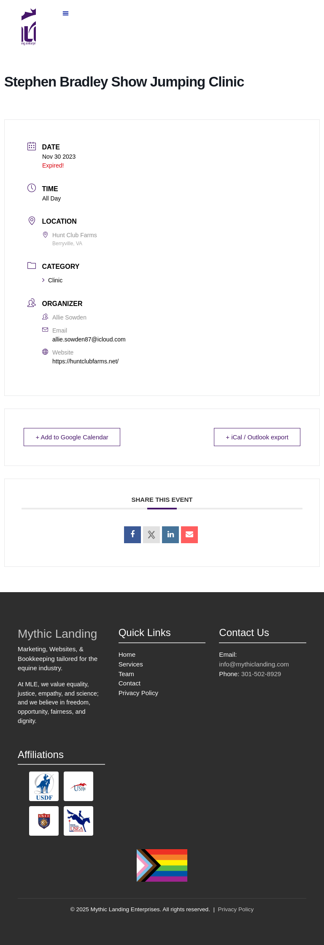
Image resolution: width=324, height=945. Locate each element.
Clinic (52, 280)
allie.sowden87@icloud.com (89, 339)
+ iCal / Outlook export (256, 437)
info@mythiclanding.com (254, 664)
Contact (129, 683)
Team (126, 673)
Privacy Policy (139, 692)
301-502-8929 (261, 673)
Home (127, 654)
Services (131, 664)
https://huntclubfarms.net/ (85, 361)
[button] (66, 13)
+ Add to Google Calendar (72, 437)
